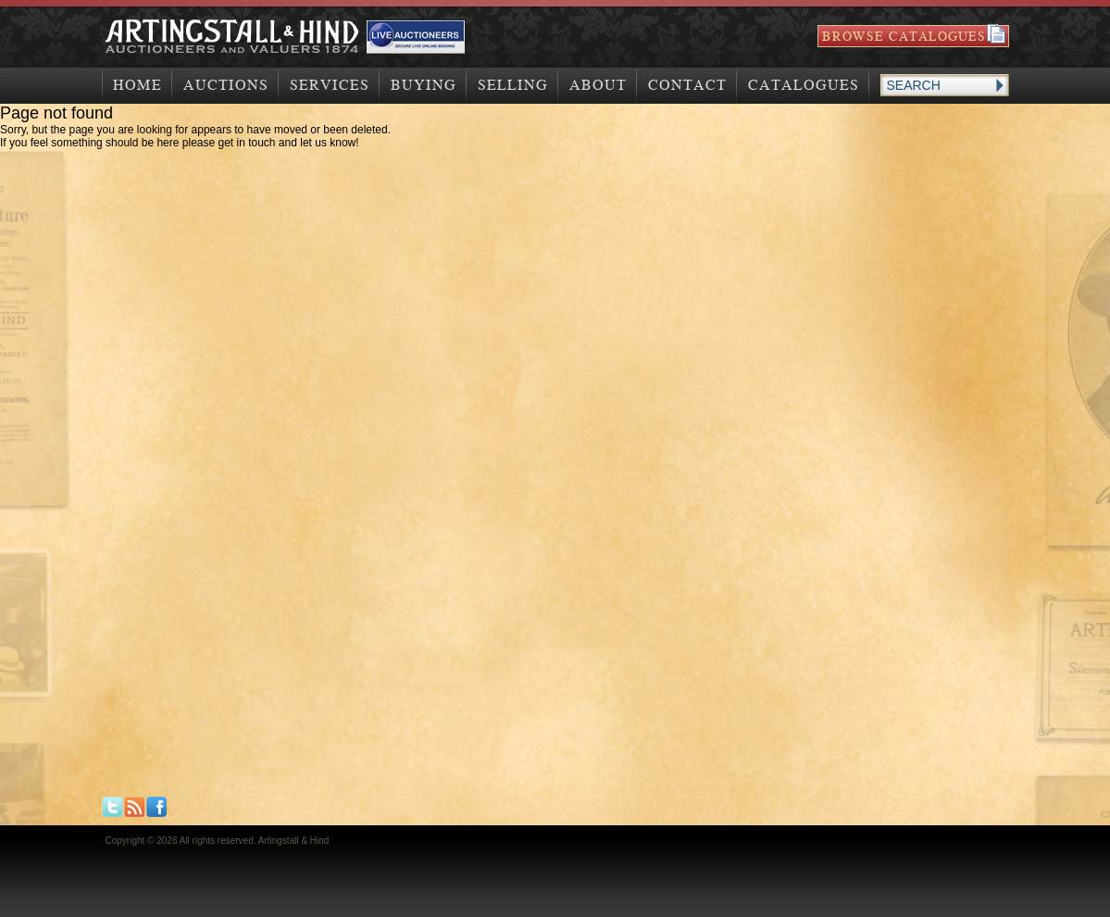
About (598, 85)
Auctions (225, 85)
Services (329, 85)
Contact (687, 85)
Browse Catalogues (904, 36)
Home (137, 85)
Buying (423, 85)
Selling (513, 85)
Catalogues (803, 85)
